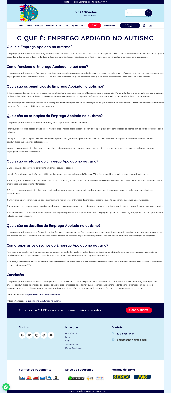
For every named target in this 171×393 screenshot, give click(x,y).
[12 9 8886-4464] (114, 333)
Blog (67, 340)
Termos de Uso (71, 344)
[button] (6, 387)
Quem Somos (71, 333)
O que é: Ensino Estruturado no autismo (43, 301)
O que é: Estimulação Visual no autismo (42, 294)
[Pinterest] (43, 335)
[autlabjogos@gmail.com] (114, 339)
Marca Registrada (73, 348)
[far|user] (144, 25)
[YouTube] (51, 335)
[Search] (148, 13)
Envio (67, 337)
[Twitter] (29, 335)
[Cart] (150, 25)
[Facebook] (22, 335)
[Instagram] (36, 335)
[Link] (28, 13)
